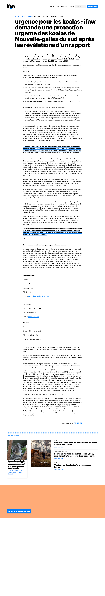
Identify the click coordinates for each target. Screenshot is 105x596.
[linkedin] (78, 424)
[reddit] (81, 424)
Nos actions (64, 6)
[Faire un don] (92, 6)
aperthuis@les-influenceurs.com (39, 296)
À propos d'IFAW (54, 6)
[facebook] (75, 424)
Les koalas (46, 16)
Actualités (29, 16)
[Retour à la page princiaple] (11, 6)
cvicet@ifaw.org (33, 316)
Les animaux (37, 16)
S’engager (71, 6)
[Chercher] (80, 6)
